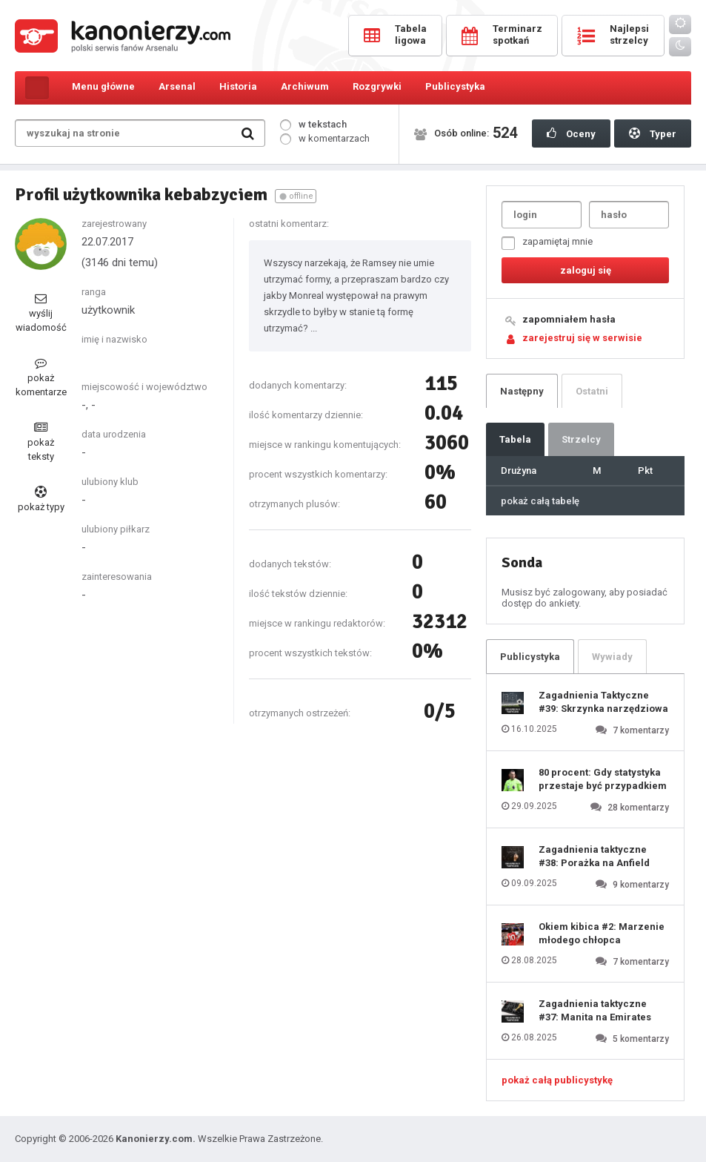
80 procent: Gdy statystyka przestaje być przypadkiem (603, 779)
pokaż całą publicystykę (557, 1080)
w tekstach (313, 124)
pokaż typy (41, 499)
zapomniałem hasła (569, 319)
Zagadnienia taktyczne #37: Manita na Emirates (595, 1010)
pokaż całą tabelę (540, 500)
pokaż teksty (40, 441)
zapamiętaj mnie (547, 243)
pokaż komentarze (41, 377)
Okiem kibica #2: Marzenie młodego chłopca (602, 933)
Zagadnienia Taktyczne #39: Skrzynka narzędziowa (603, 702)
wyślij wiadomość (41, 312)
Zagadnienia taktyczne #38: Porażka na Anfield (594, 856)
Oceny (571, 133)
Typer (652, 133)
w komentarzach (325, 138)
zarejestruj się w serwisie (582, 337)
